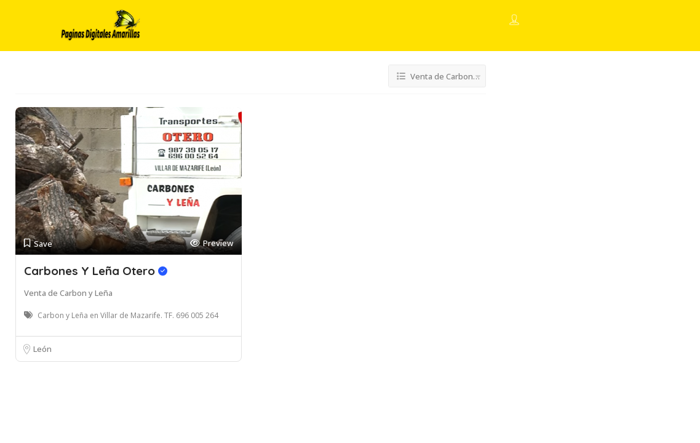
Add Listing (597, 20)
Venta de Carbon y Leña (68, 292)
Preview (211, 243)
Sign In (536, 20)
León (42, 348)
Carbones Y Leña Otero (95, 270)
